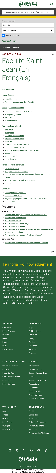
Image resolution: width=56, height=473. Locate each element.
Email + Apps (7, 429)
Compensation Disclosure (39, 433)
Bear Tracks (7, 422)
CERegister (6, 426)
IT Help (32, 377)
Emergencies (34, 366)
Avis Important (8, 89)
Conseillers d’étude (12, 159)
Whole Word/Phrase (12, 35)
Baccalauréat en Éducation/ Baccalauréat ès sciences (26, 243)
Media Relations (8, 331)
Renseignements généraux (13, 108)
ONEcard (5, 418)
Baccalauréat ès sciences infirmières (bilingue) (23, 235)
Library (31, 338)
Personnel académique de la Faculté (19, 102)
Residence (6, 380)
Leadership (33, 415)
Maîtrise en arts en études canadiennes (20, 180)
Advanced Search (9, 41)
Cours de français (12, 169)
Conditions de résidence (14, 147)
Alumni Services (35, 395)
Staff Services (34, 388)
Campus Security (36, 369)
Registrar (6, 369)
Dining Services (8, 384)
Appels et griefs (11, 156)
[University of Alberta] (28, 4)
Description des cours (13, 196)
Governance (33, 418)
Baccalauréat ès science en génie (18, 223)
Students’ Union (8, 373)
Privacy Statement (36, 426)
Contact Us (6, 327)
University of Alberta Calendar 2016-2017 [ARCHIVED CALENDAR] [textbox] (28, 12)
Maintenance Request (37, 380)
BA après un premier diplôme (16, 172)
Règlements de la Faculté (12, 126)
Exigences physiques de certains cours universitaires (26, 198)
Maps (31, 327)
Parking (32, 342)
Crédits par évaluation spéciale (17, 144)
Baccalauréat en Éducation (15, 218)
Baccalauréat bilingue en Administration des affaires (26, 215)
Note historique (11, 99)
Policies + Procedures (37, 422)
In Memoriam (7, 349)
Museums (33, 346)
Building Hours (34, 331)
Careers (5, 335)
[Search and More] (51, 4)
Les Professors (8, 95)
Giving (4, 346)
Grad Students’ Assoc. (11, 377)
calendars (17, 470)
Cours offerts (10, 201)
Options (8, 183)
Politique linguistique (13, 114)
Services (8, 117)
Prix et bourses (11, 120)
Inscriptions (9, 133)
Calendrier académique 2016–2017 (19, 111)
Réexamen (9, 153)
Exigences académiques (14, 139)
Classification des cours (14, 136)
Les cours (6, 189)
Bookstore (33, 335)
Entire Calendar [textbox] (9, 25)
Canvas (5, 411)
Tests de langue (11, 141)
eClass (5, 415)
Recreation (33, 349)
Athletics (32, 353)
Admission (9, 130)
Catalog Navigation (11, 47)
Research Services (36, 399)
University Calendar (10, 366)
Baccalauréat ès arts (13, 221)
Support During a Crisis (38, 373)
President (32, 411)
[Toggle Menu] (4, 4)
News (4, 338)
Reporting (33, 429)
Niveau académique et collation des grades (22, 150)
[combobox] (28, 12)
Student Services (35, 391)
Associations (34, 384)
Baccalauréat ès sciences (15, 226)
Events (5, 342)
